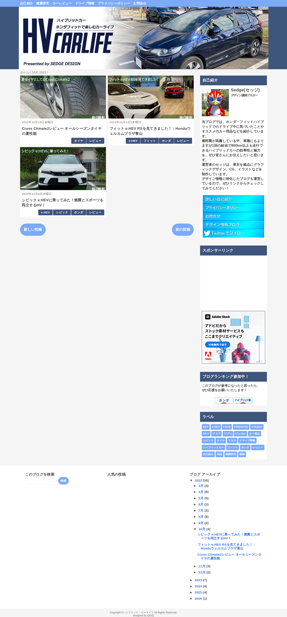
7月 (201, 510)
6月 (201, 504)
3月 (201, 485)
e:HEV (133, 140)
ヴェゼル (240, 433)
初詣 (219, 454)
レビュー (95, 140)
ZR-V (206, 433)
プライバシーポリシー (114, 3)
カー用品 (254, 433)
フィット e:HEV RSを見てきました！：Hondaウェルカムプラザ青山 (227, 546)
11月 (202, 566)
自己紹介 (26, 3)
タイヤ (78, 140)
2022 (199, 480)
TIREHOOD (241, 426)
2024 (199, 586)
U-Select (256, 426)
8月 (201, 516)
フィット (150, 140)
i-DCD (227, 426)
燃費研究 (42, 3)
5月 (201, 498)
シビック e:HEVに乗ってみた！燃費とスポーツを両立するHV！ (229, 536)
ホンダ (166, 140)
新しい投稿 (33, 230)
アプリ (228, 433)
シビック (62, 212)
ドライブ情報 (85, 3)
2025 (199, 592)
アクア (216, 433)
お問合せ (139, 3)
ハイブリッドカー (213, 447)
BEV (206, 426)
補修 (242, 454)
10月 (202, 529)
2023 (199, 580)
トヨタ (232, 440)
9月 (201, 523)
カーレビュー (62, 3)
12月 (202, 572)
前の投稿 (183, 230)
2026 (199, 598)
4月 (201, 492)
